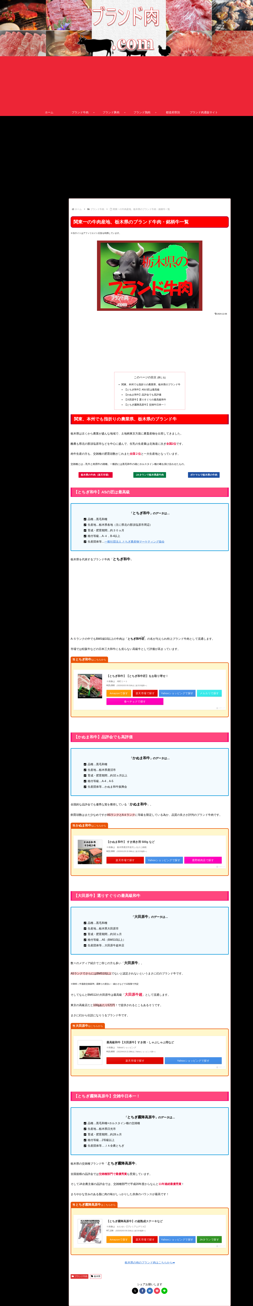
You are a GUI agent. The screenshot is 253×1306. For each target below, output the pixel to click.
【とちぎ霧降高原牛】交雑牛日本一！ (145, 404)
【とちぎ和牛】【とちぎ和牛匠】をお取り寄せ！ (137, 676)
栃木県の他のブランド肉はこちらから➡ (150, 1262)
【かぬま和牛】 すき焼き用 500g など (130, 841)
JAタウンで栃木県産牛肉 (150, 474)
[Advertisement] (126, 82)
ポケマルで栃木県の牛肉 (203, 474)
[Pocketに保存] (157, 1291)
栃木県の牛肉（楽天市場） (95, 474)
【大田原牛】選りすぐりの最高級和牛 (145, 399)
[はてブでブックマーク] (150, 1291)
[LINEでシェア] (164, 1291)
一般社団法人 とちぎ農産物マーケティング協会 (134, 541)
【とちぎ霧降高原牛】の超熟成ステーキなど (134, 1221)
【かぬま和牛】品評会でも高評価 (142, 394)
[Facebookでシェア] (142, 1291)
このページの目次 (145, 377)
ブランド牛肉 (79, 1276)
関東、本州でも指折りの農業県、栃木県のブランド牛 (150, 384)
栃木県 (95, 1276)
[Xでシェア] (135, 1291)
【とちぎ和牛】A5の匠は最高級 (142, 389)
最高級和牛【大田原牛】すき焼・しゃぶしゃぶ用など (140, 1042)
